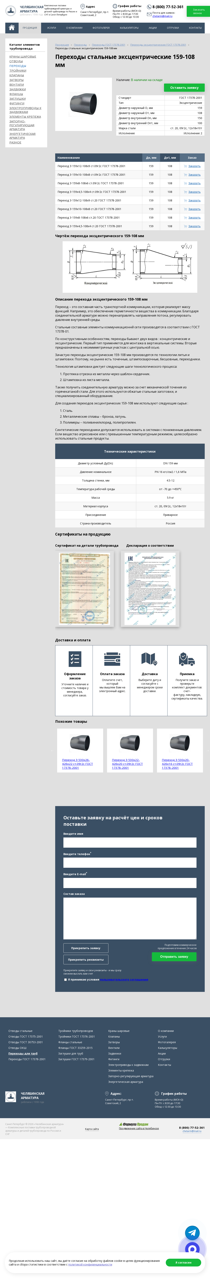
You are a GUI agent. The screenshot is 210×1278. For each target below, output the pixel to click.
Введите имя (73, 834)
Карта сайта (92, 1129)
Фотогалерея (101, 27)
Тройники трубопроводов (75, 1031)
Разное (15, 142)
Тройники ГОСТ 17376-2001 (76, 1036)
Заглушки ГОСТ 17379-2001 (76, 1059)
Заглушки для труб (70, 1053)
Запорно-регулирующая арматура (21, 125)
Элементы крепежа (25, 116)
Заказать (194, 166)
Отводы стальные (20, 1031)
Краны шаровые (22, 56)
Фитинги (16, 103)
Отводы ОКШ (17, 1048)
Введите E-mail (75, 874)
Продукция (30, 27)
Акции (153, 27)
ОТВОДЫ (16, 61)
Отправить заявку (174, 956)
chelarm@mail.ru (162, 16)
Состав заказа (74, 894)
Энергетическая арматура (22, 136)
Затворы (16, 80)
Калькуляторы (129, 27)
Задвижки (17, 89)
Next (208, 750)
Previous (52, 750)
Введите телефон (77, 854)
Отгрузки (173, 27)
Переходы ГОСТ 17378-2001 (27, 1059)
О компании (74, 27)
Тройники (17, 70)
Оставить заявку (184, 87)
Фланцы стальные (70, 1042)
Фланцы (16, 94)
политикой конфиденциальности (90, 1264)
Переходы (17, 66)
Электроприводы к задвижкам (25, 110)
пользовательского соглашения (124, 979)
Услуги (51, 27)
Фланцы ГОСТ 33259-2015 (75, 1048)
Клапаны (16, 75)
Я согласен (183, 1262)
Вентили (16, 84)
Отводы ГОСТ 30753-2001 (25, 1042)
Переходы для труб (23, 1053)
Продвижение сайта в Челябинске (139, 1128)
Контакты (195, 27)
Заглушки (17, 99)
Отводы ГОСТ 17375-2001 (25, 1036)
